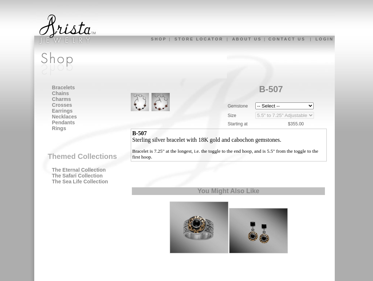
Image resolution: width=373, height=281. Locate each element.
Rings (59, 128)
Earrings (62, 111)
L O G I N (324, 39)
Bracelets (63, 87)
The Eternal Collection (79, 170)
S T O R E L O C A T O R (198, 39)
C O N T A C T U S (286, 39)
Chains (60, 93)
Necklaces (64, 117)
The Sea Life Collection (80, 181)
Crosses (62, 105)
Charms (61, 99)
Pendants (63, 122)
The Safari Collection (77, 176)
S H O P (158, 39)
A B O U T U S (246, 39)
